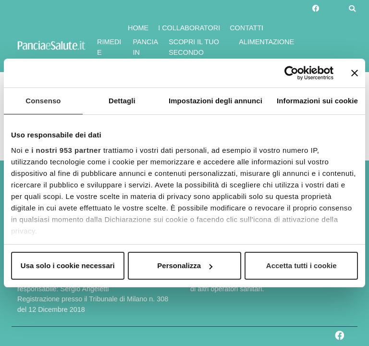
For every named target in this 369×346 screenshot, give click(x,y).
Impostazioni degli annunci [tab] (215, 101)
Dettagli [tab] (122, 101)
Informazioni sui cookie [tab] (317, 101)
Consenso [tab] (43, 101)
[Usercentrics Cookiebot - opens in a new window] (291, 73)
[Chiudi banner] (354, 73)
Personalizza (184, 265)
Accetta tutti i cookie (301, 265)
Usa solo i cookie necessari (68, 265)
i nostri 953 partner (66, 150)
